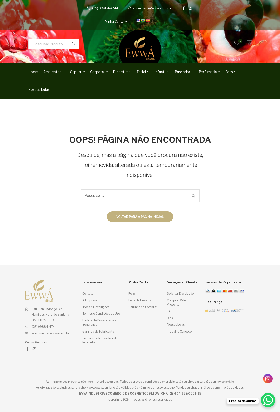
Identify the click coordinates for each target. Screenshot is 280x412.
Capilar (76, 72)
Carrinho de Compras (142, 307)
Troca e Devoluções (95, 307)
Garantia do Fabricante (98, 331)
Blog (170, 318)
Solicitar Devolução (180, 293)
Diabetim (120, 72)
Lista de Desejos (139, 300)
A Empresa (89, 300)
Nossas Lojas (39, 90)
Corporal (97, 72)
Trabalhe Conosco (179, 331)
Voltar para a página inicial (140, 216)
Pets (229, 72)
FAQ (170, 311)
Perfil (131, 293)
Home (33, 72)
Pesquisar (74, 44)
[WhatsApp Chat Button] (268, 400)
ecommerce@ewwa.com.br (152, 8)
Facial (141, 72)
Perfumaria (208, 72)
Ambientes (52, 72)
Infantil (160, 72)
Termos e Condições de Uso (101, 313)
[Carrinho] (248, 43)
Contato (87, 293)
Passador (182, 72)
